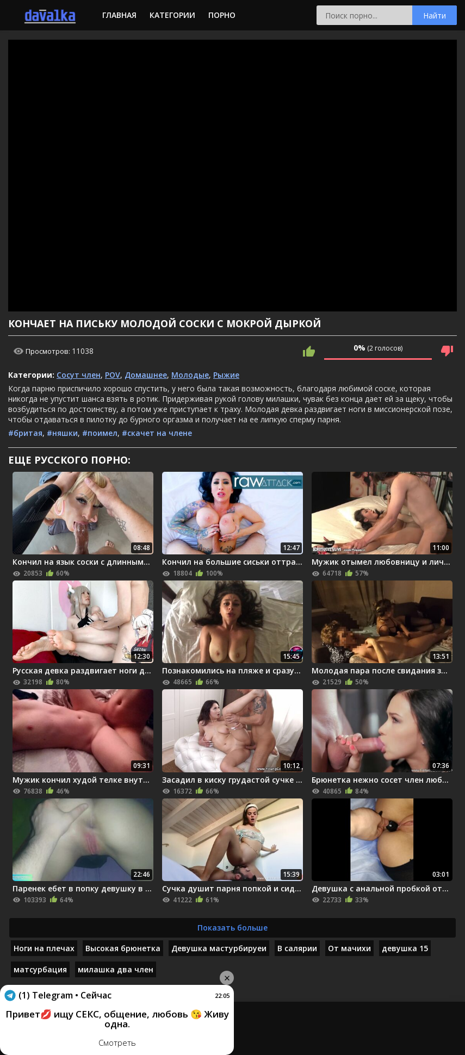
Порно (221, 15)
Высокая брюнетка (122, 948)
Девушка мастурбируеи (218, 948)
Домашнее (146, 375)
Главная (119, 15)
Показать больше (232, 927)
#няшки (62, 433)
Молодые (190, 375)
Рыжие (226, 375)
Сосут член (79, 375)
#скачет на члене (157, 433)
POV (112, 375)
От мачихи (349, 948)
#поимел (99, 433)
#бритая (25, 433)
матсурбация (40, 969)
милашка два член (115, 969)
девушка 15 (405, 948)
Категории (172, 15)
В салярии (297, 948)
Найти (434, 15)
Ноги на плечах (44, 948)
